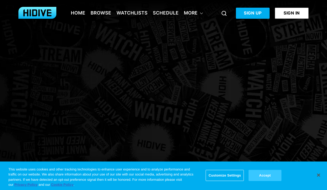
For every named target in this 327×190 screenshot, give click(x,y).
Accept (265, 175)
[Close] (318, 175)
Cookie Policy (62, 185)
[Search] (224, 13)
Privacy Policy (25, 185)
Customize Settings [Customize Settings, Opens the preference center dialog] (225, 175)
